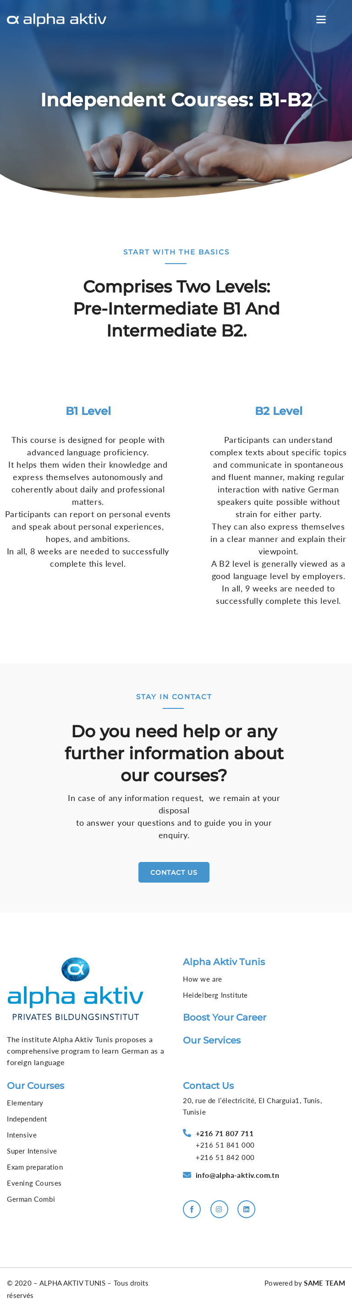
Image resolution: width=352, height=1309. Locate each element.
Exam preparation (35, 1166)
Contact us (208, 1085)
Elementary (25, 1102)
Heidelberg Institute (215, 995)
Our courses (35, 1085)
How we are (202, 979)
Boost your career (224, 1017)
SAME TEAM (324, 1283)
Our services (212, 1040)
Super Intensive (32, 1150)
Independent (27, 1118)
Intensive (22, 1134)
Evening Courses (34, 1182)
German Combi (31, 1198)
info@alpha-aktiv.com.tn (237, 1175)
